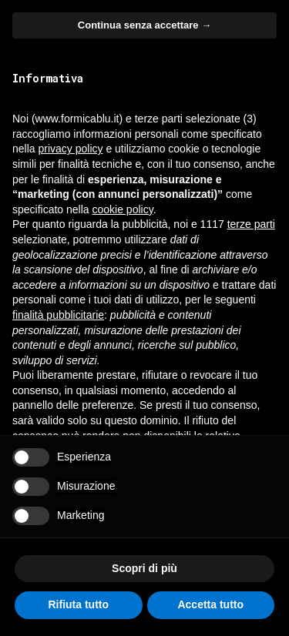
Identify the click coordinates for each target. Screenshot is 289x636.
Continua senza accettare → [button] (144, 25)
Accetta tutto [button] (210, 604)
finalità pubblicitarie (58, 315)
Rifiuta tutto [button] (78, 604)
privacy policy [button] (70, 148)
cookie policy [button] (122, 209)
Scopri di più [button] (144, 568)
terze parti (251, 224)
